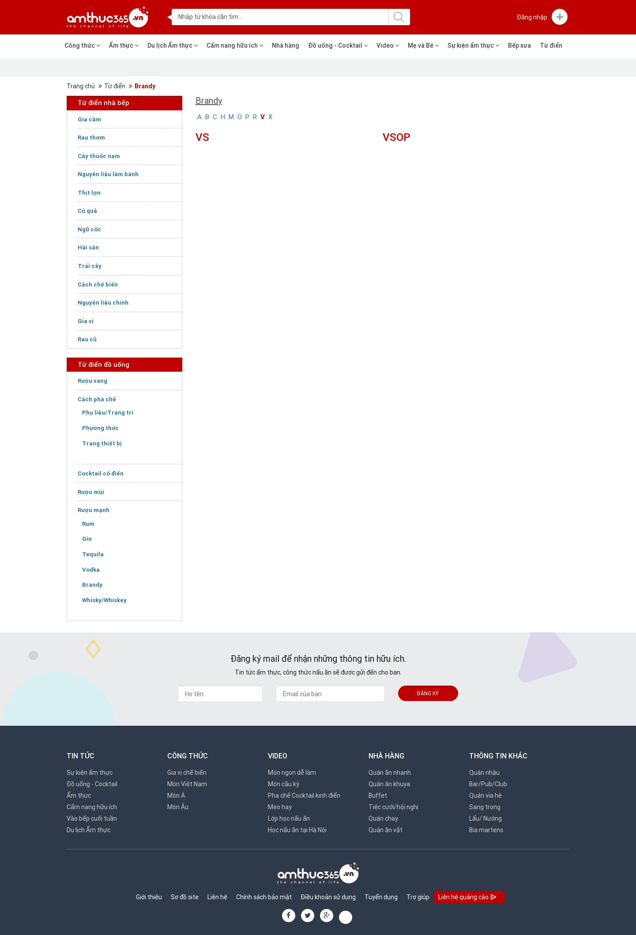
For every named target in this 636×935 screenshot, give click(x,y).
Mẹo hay (280, 807)
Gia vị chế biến (187, 773)
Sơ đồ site (185, 897)
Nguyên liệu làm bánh (108, 174)
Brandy (145, 86)
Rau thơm (91, 137)
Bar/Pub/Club (488, 784)
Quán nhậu (484, 773)
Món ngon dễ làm (292, 773)
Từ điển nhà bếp (103, 102)
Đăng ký (428, 693)
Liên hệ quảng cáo (468, 897)
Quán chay (383, 818)
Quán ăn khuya (389, 784)
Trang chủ (81, 86)
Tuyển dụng (381, 897)
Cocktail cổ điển (101, 473)
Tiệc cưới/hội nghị (393, 807)
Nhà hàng (285, 45)
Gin (87, 539)
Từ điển (551, 45)
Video (387, 45)
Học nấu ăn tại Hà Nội (297, 830)
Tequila (93, 554)
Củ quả (87, 211)
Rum (88, 524)
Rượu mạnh (93, 510)
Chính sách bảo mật (264, 897)
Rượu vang (92, 381)
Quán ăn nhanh (390, 773)
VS (202, 137)
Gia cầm (89, 119)
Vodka (91, 569)
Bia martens (486, 830)
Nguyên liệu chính (103, 302)
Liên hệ (217, 897)
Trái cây (90, 266)
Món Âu (177, 807)
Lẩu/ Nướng (485, 818)
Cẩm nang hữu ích (235, 45)
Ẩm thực (124, 45)
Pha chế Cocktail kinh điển (304, 795)
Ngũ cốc (89, 229)
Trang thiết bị (102, 443)
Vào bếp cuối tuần (92, 818)
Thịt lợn (89, 192)
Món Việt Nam (187, 784)
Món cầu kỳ (283, 784)
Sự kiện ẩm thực (473, 45)
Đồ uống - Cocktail (338, 45)
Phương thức (100, 428)
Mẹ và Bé (423, 45)
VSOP (396, 137)
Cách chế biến (98, 284)
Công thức (82, 45)
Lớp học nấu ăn (289, 818)
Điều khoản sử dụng (328, 897)
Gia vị (86, 321)
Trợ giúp (417, 897)
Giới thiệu (149, 897)
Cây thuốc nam (99, 156)
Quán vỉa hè (485, 795)
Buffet (378, 795)
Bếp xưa (519, 45)
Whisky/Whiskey (104, 600)
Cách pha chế (97, 399)
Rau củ (87, 339)
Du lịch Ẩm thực (172, 45)
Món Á (176, 795)
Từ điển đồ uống (103, 364)
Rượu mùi (91, 492)
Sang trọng (485, 807)
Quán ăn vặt (386, 830)
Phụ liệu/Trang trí (107, 412)
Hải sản (88, 247)
